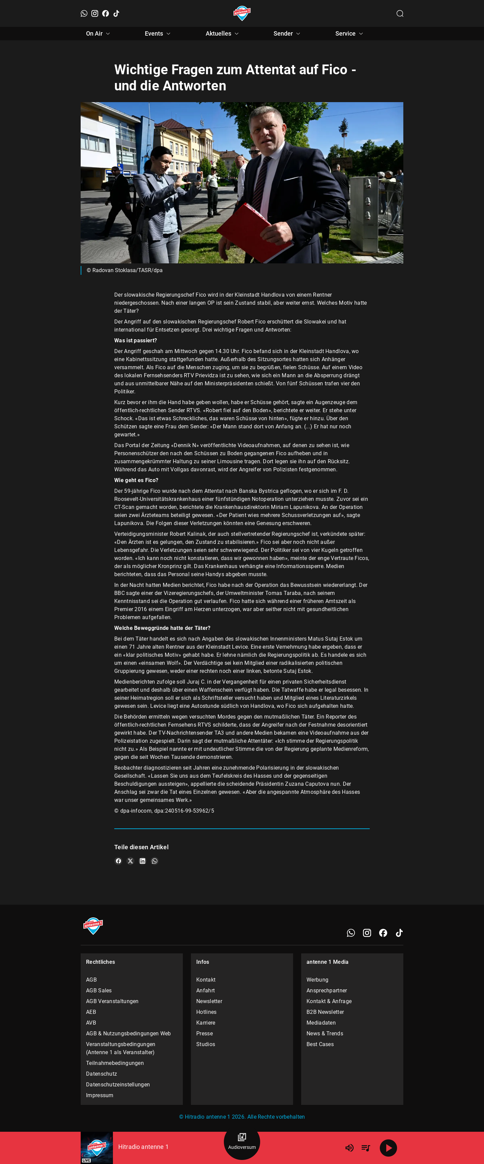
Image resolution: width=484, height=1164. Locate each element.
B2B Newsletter (325, 1012)
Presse (204, 1033)
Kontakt (205, 980)
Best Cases (320, 1044)
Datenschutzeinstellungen (118, 1084)
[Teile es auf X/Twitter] (130, 861)
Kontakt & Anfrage (329, 1001)
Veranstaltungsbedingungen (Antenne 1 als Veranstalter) (121, 1048)
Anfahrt (205, 990)
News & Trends (325, 1033)
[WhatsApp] (84, 13)
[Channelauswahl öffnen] (400, 13)
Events (158, 34)
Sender (288, 34)
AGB (91, 980)
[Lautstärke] (349, 1148)
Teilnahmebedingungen (115, 1063)
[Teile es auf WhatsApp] (155, 861)
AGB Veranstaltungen (112, 1001)
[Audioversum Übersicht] (242, 1142)
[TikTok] (116, 13)
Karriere (205, 1023)
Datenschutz (101, 1074)
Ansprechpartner (327, 990)
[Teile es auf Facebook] (118, 861)
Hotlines (206, 1012)
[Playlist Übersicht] (365, 1148)
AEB (91, 1012)
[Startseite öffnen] (242, 13)
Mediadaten (321, 1023)
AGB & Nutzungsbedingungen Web (128, 1033)
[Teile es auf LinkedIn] (142, 861)
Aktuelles (223, 34)
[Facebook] (105, 13)
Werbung (317, 980)
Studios (205, 1044)
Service (350, 34)
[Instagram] (94, 13)
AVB (91, 1023)
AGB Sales (99, 990)
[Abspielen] (388, 1147)
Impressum (100, 1095)
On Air (99, 34)
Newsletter (209, 1001)
